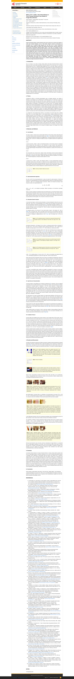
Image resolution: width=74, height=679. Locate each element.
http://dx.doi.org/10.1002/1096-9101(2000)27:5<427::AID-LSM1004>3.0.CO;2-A (41, 652)
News (45, 7)
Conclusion (14, 48)
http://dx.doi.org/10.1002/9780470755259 (47, 490)
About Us (52, 7)
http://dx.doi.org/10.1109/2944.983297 (37, 656)
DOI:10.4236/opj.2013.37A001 (31, 12)
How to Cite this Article (56, 16)
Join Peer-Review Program (22, 677)
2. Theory (28, 96)
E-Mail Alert (15, 677)
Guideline (14, 17)
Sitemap (38, 675)
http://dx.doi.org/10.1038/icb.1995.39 (34, 631)
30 (41, 182)
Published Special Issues (16, 32)
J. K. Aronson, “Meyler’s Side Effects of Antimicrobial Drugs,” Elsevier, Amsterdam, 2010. (42, 510)
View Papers (14, 13)
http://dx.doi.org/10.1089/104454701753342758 (35, 662)
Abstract (54, 10)
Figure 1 (27, 211)
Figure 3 (34, 247)
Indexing (14, 12)
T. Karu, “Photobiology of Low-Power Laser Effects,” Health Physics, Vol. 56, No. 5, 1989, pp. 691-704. (44, 570)
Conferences (37, 7)
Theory (13, 41)
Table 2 (52, 326)
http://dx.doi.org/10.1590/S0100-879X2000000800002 (39, 535)
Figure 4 (47, 306)
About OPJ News (15, 26)
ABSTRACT (29, 40)
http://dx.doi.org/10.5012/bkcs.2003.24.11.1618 (35, 561)
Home (15, 7)
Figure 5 (45, 311)
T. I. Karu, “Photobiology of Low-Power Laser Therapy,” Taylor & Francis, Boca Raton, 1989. (42, 620)
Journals (22, 7)
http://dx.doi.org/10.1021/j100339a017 (43, 565)
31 (45, 204)
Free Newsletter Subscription (17, 22)
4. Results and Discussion (32, 340)
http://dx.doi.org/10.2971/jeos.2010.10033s (38, 592)
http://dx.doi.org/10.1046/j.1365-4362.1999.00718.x (45, 484)
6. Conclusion (29, 469)
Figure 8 (28, 432)
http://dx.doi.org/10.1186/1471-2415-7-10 (49, 527)
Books (30, 7)
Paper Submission (15, 20)
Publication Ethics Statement (17, 25)
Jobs (59, 7)
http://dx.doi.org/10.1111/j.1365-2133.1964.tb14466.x (39, 505)
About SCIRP (35, 675)
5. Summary (29, 450)
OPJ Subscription (15, 21)
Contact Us (41, 675)
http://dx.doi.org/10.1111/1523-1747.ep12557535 (47, 582)
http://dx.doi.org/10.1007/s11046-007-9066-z (45, 492)
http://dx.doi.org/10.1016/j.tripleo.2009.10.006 (52, 516)
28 (31, 155)
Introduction (14, 39)
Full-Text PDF (54, 11)
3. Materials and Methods (32, 128)
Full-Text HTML (55, 12)
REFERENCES (29, 477)
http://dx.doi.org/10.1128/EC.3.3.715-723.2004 (35, 607)
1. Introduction (29, 61)
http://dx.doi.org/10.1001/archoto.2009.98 (34, 532)
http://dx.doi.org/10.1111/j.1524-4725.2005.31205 (36, 619)
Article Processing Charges (17, 18)
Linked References (55, 15)
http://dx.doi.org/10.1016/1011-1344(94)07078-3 (39, 555)
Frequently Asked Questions (17, 27)
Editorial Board (15, 16)
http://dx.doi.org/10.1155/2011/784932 (48, 637)
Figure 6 (28, 386)
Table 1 (34, 168)
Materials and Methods (16, 43)
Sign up (46, 677)
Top (12, 36)
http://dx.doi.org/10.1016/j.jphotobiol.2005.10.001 (36, 540)
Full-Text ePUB (55, 14)
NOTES (27, 669)
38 (50, 283)
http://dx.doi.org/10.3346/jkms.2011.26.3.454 (42, 575)
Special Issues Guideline (16, 33)
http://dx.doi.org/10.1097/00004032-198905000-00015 (36, 571)
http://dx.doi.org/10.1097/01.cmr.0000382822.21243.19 (51, 522)
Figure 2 (44, 231)
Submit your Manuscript (54, 677)
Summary (13, 46)
